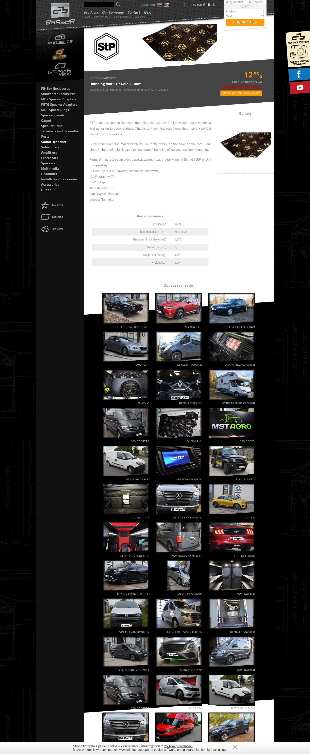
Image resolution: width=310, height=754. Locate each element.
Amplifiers (49, 152)
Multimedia (50, 168)
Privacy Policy (215, 664)
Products (91, 12)
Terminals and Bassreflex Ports (164, 691)
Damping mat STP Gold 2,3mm (129, 17)
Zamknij (235, 747)
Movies (51, 228)
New (147, 12)
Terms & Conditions (218, 660)
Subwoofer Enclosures (58, 93)
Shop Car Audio (96, 664)
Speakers (48, 163)
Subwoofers (50, 147)
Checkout (245, 22)
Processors (49, 157)
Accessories (50, 184)
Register (256, 2)
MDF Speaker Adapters (58, 99)
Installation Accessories (59, 179)
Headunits (49, 173)
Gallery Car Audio (97, 660)
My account (234, 2)
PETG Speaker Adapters (59, 104)
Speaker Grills (51, 125)
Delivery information (218, 672)
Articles (51, 217)
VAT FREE (213, 680)
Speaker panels (52, 115)
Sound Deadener (102, 17)
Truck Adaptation (96, 672)
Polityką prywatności (178, 746)
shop (87, 17)
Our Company (113, 12)
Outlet (46, 189)
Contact (134, 12)
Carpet (46, 120)
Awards (51, 205)
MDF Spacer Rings (55, 109)
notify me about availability (241, 93)
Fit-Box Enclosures (55, 88)
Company (92, 676)
